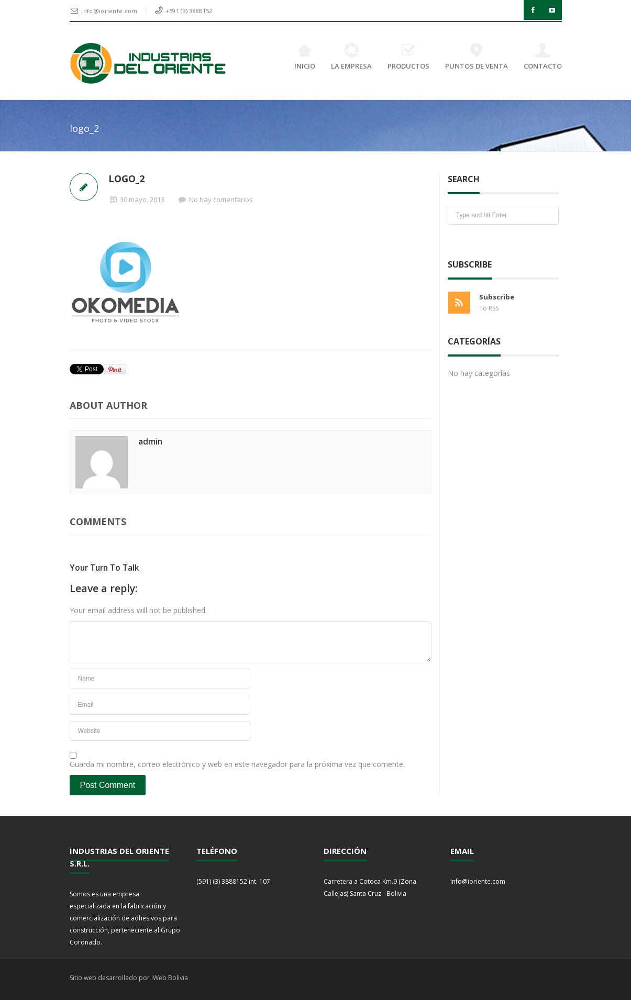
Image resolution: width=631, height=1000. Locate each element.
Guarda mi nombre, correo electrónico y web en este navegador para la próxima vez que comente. (237, 764)
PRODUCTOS (408, 57)
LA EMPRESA (351, 57)
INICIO (304, 57)
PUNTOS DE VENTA (476, 57)
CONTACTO (543, 57)
